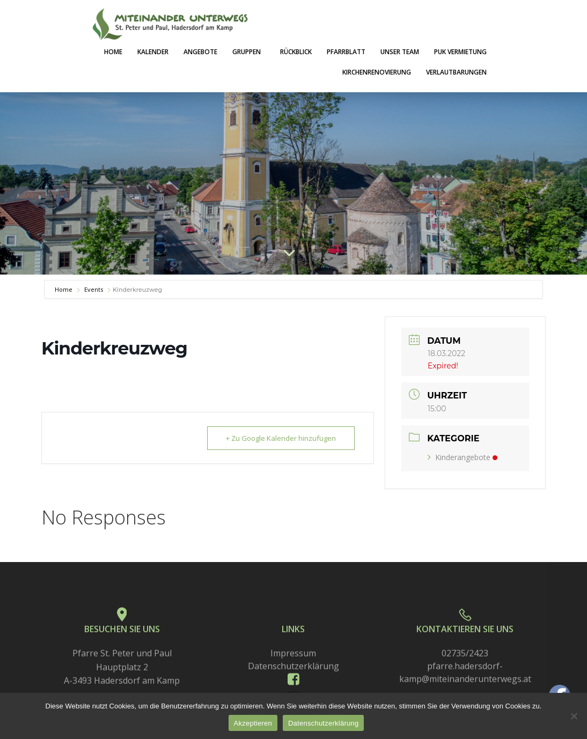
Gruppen (248, 51)
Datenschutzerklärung (323, 723)
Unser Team (399, 51)
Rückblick (296, 51)
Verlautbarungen (456, 72)
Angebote (200, 51)
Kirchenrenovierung (376, 72)
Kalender (152, 51)
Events (93, 289)
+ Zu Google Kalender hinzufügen (281, 438)
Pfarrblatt (346, 51)
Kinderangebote (462, 457)
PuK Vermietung (460, 51)
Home (113, 51)
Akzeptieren (253, 723)
